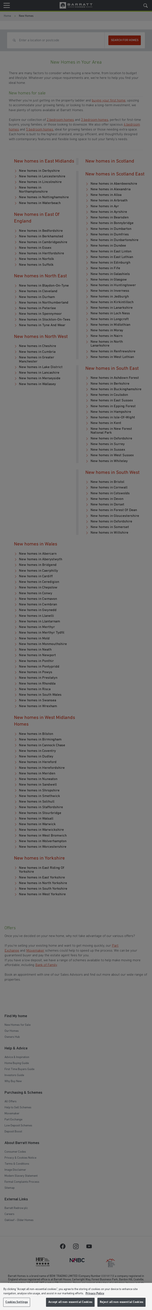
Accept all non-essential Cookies (70, 1302)
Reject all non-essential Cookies (121, 1302)
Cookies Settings (16, 1302)
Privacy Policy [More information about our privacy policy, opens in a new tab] (95, 1293)
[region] (76, 1296)
